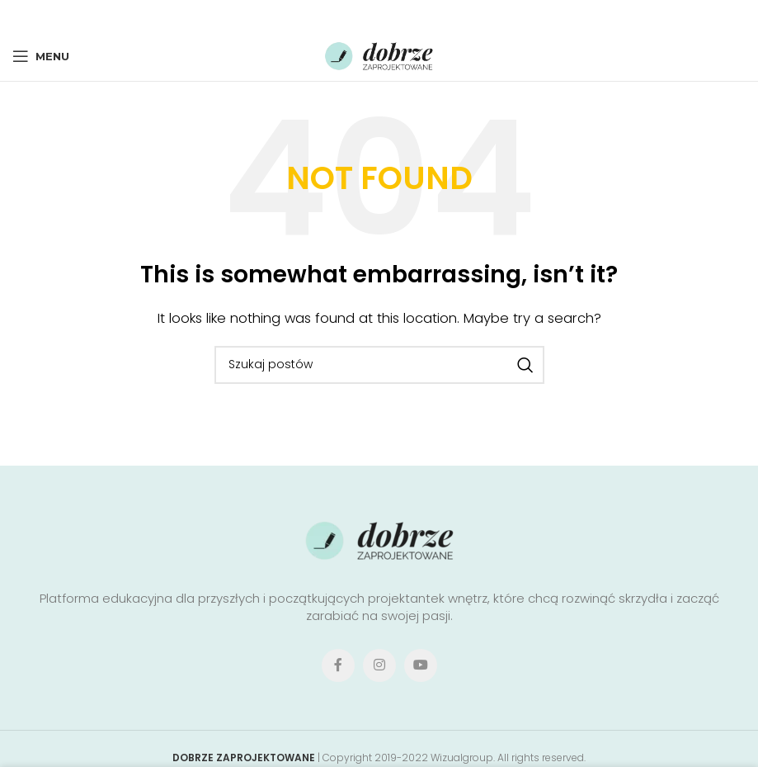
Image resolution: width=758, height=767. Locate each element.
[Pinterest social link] (377, 15)
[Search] (379, 365)
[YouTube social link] (420, 665)
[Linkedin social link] (401, 15)
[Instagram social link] (379, 665)
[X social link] (353, 15)
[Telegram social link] (424, 15)
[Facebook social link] (331, 15)
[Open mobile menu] (41, 56)
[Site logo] (379, 55)
